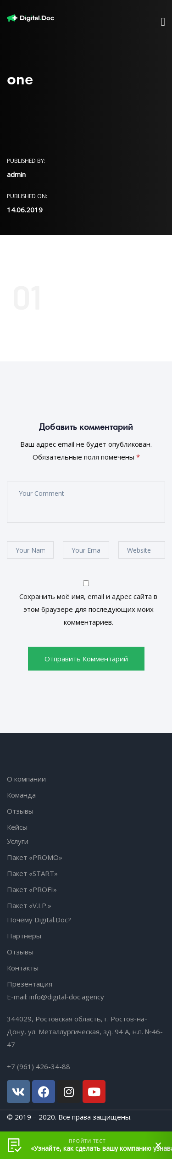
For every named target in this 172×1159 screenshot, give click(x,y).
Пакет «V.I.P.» (29, 905)
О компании (26, 778)
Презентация (29, 983)
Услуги (17, 841)
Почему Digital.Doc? (39, 919)
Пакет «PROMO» (34, 857)
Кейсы (17, 827)
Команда (21, 794)
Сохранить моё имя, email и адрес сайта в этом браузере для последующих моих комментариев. (88, 609)
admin (16, 174)
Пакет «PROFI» (32, 889)
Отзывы (20, 810)
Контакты (23, 967)
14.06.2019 (25, 209)
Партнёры (24, 935)
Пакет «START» (32, 873)
